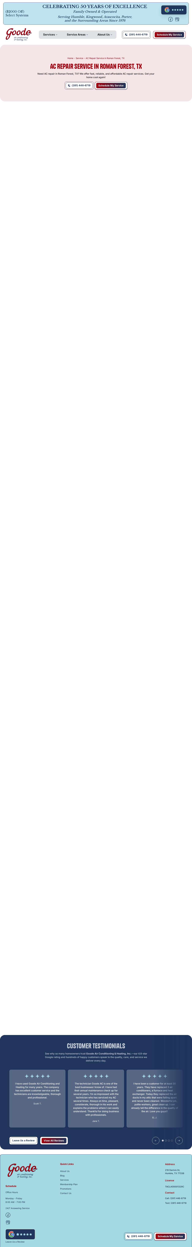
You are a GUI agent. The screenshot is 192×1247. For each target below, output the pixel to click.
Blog (62, 1175)
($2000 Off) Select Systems (17, 13)
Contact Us (65, 1193)
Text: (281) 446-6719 (175, 1203)
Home (70, 58)
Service (79, 58)
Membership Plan (69, 1184)
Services (49, 34)
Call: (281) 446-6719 (175, 1198)
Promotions (65, 1188)
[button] (50, 35)
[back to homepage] (18, 34)
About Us (103, 34)
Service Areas (76, 34)
